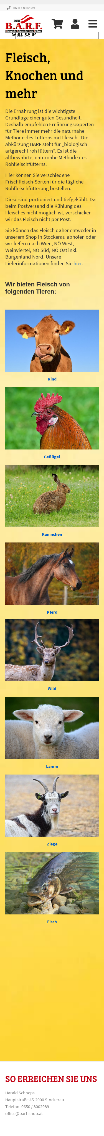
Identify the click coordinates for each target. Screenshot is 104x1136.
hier (77, 263)
